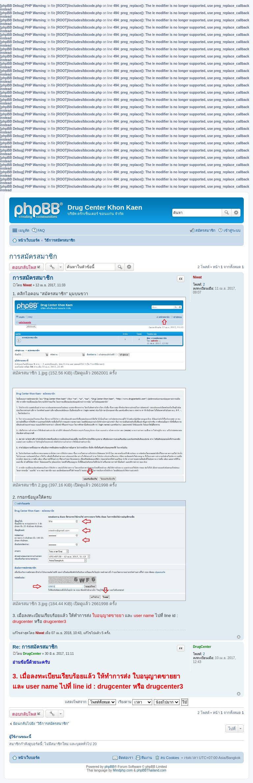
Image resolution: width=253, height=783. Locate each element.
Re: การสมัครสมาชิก (35, 647)
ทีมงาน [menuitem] (146, 758)
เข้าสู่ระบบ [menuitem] (232, 230)
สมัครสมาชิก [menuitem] (205, 230)
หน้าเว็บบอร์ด (29, 758)
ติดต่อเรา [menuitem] (126, 758)
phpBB (109, 767)
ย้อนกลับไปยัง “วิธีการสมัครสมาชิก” (41, 723)
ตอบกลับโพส (24, 267)
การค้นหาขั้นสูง (236, 213)
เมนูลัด (23, 230)
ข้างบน (238, 637)
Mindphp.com (123, 770)
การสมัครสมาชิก (33, 256)
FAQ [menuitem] (41, 230)
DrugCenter (202, 647)
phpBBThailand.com (151, 770)
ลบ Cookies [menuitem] (169, 758)
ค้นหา (227, 213)
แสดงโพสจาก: (90, 702)
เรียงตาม (135, 702)
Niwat (197, 277)
